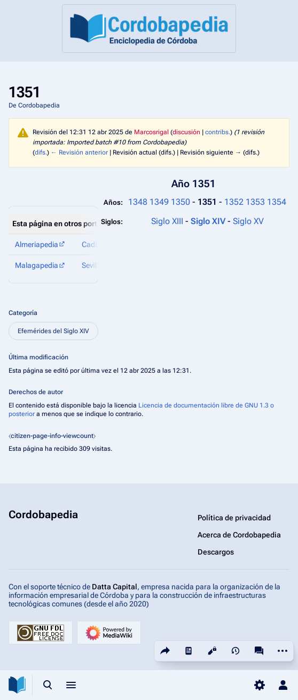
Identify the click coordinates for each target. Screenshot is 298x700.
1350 (180, 202)
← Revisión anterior (79, 152)
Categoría (23, 313)
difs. (41, 152)
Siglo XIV (209, 221)
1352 (234, 202)
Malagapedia (36, 265)
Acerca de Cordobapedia (239, 534)
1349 (159, 202)
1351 (208, 202)
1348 (137, 202)
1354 (276, 202)
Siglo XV (248, 221)
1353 (255, 202)
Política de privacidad (234, 517)
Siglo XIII (167, 221)
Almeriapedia (36, 244)
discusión (186, 132)
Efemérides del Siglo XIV (53, 331)
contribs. (217, 132)
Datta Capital (114, 586)
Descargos (216, 552)
